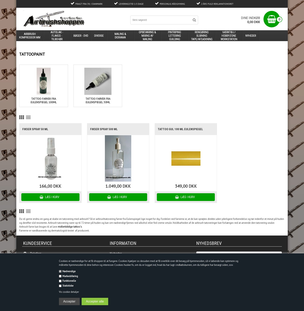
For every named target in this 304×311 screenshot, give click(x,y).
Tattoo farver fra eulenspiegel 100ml (44, 100)
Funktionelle (69, 280)
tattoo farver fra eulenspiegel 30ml (98, 100)
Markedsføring (70, 276)
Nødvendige (69, 271)
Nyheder (250, 35)
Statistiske (67, 285)
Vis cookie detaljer (69, 292)
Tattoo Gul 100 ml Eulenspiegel (180, 129)
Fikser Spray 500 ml (104, 129)
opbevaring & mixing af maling (147, 35)
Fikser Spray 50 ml (35, 129)
